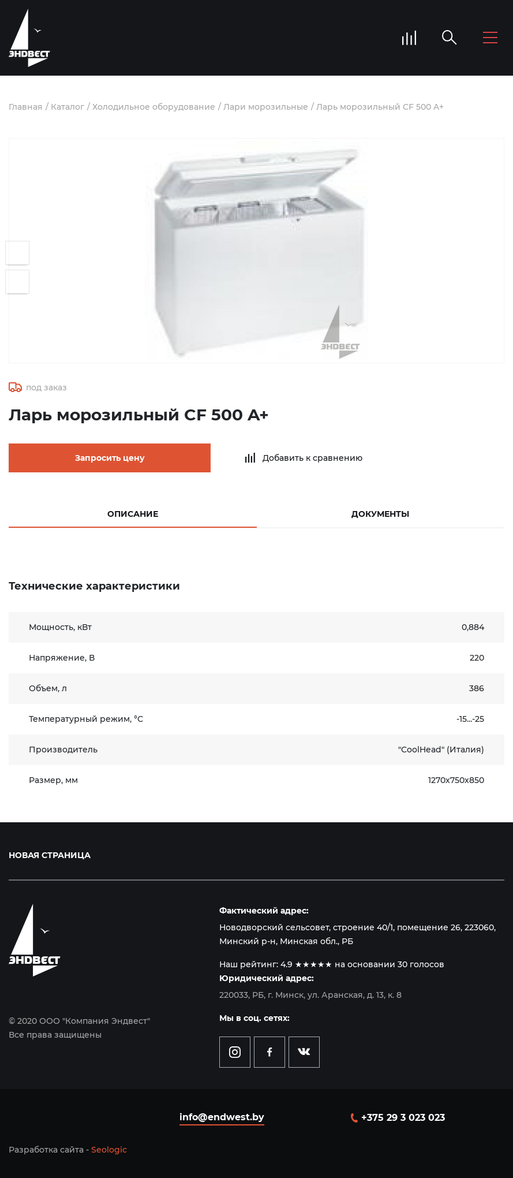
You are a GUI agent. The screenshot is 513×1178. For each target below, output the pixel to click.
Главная (26, 107)
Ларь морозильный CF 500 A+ (380, 107)
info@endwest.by (221, 1117)
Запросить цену (110, 458)
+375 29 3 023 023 (403, 1117)
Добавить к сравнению (312, 458)
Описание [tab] (132, 514)
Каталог (67, 107)
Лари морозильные (265, 107)
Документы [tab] (380, 514)
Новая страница (50, 855)
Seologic (109, 1150)
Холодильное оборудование (153, 107)
